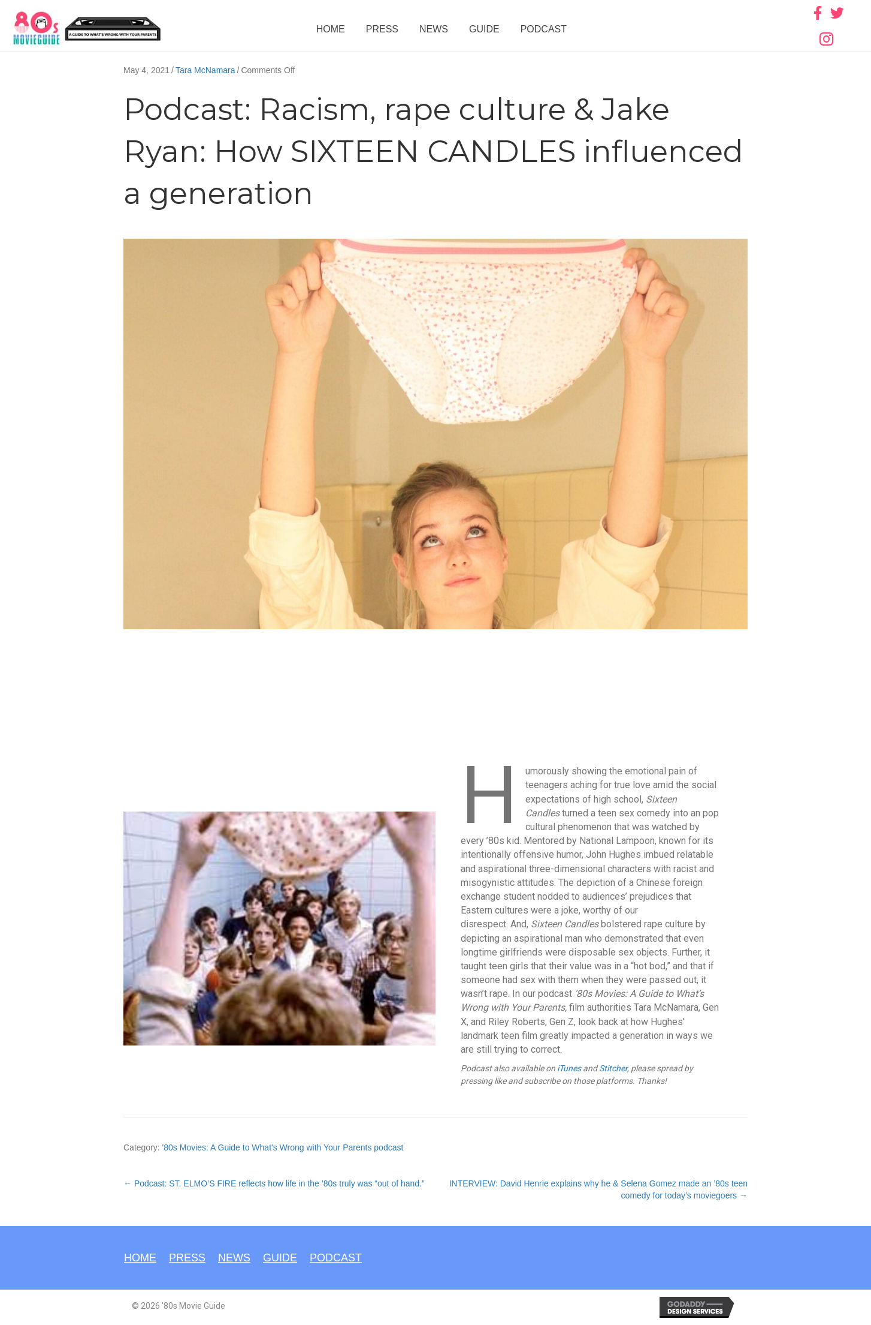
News (433, 29)
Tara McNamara (205, 70)
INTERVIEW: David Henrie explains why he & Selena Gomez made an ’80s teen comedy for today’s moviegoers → (598, 1189)
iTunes (569, 1068)
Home (330, 29)
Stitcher (613, 1068)
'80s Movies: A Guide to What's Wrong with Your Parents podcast (283, 1147)
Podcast (544, 29)
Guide (484, 29)
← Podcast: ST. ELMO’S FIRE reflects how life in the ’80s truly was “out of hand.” (274, 1183)
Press (382, 29)
